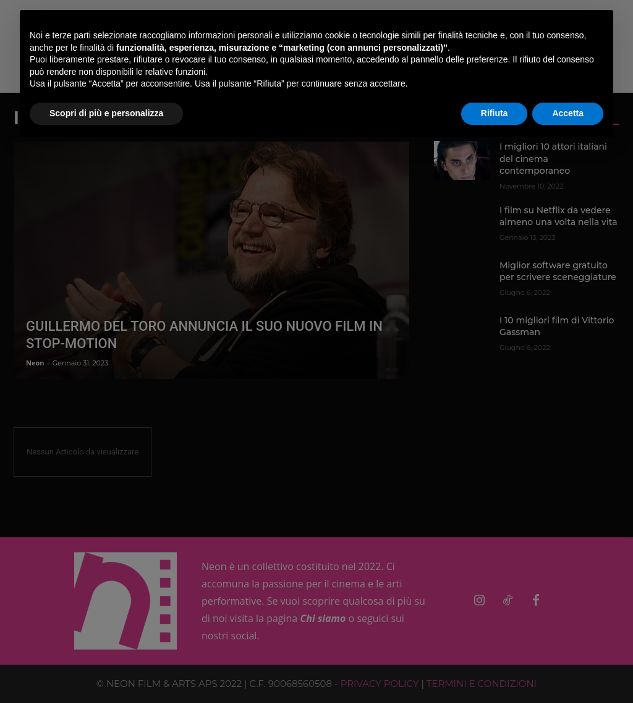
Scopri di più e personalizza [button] (106, 113)
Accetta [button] (568, 113)
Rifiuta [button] (494, 113)
